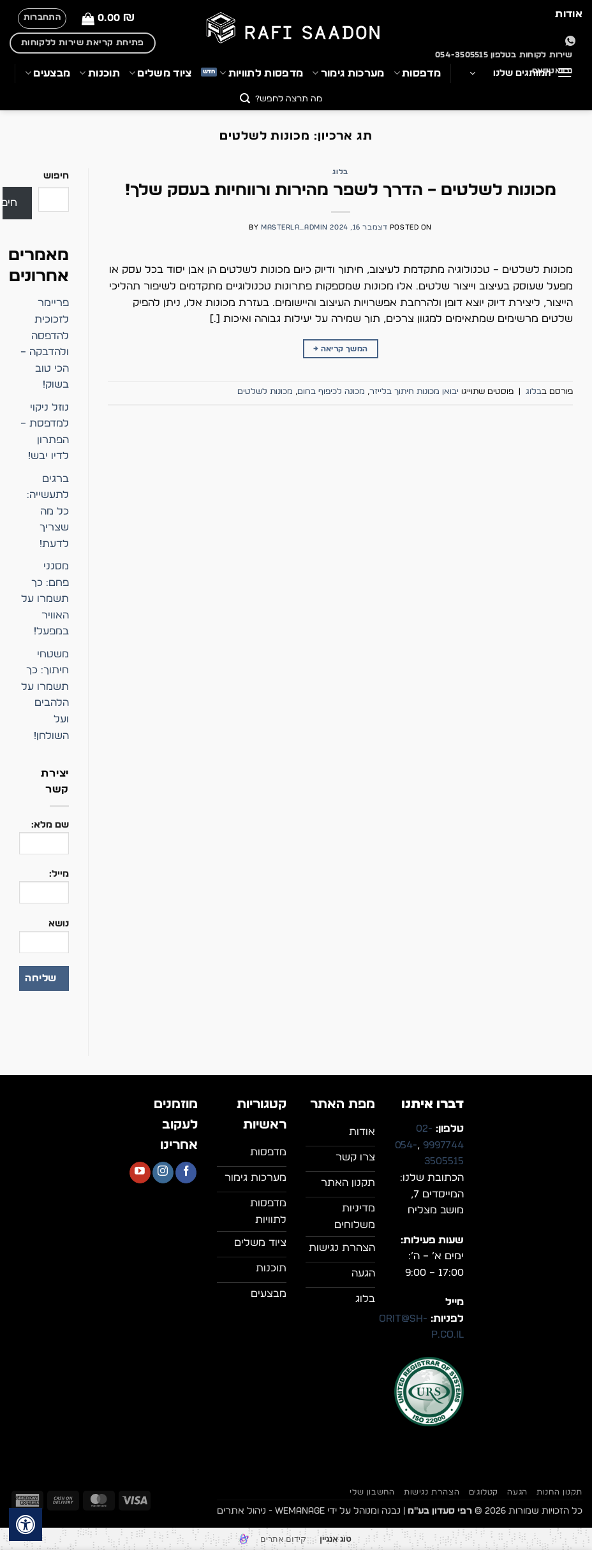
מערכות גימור (348, 73)
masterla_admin (294, 227)
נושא (44, 940)
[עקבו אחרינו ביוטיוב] (140, 1172)
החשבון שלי (372, 1492)
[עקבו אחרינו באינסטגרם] (163, 1172)
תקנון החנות (559, 1492)
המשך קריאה (340, 349)
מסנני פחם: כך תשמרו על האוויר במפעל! (45, 598)
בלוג (340, 171)
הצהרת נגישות (431, 1492)
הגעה (517, 1492)
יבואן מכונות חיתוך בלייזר (414, 392)
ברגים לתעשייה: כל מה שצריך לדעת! (48, 511)
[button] (108, 18)
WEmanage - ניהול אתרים (271, 1511)
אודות (568, 14)
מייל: (44, 890)
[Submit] (245, 99)
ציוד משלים (160, 73)
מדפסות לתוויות (261, 73)
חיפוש (56, 175)
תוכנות (99, 73)
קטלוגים (483, 1492)
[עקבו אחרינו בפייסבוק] (185, 1172)
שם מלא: (44, 841)
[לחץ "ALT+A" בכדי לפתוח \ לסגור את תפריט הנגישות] (25, 1524)
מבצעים (47, 73)
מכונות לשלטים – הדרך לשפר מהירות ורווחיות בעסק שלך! (340, 190)
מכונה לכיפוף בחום (331, 392)
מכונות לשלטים (265, 392)
